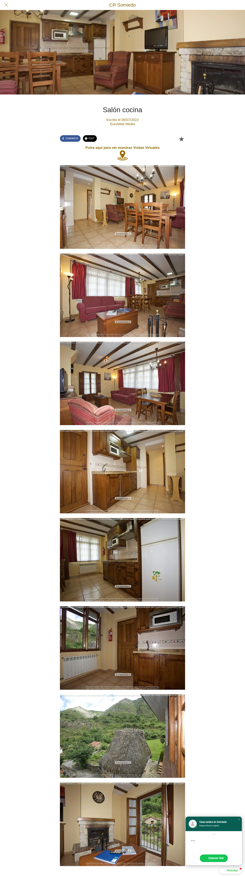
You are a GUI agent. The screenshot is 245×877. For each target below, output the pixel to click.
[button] (239, 819)
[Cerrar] (6, 5)
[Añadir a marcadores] (181, 139)
